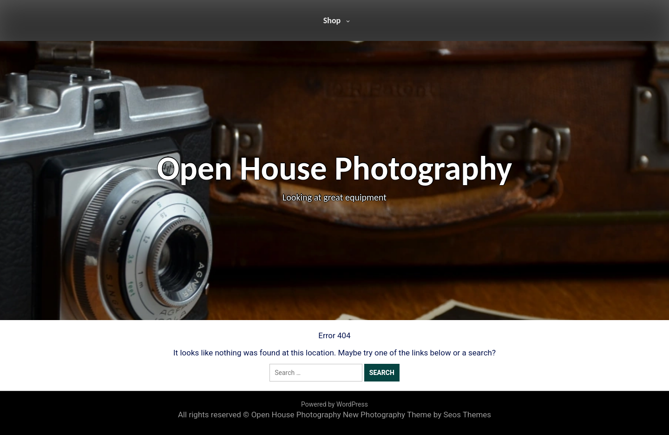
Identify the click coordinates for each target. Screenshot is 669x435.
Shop (332, 20)
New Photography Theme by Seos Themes (417, 414)
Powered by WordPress (334, 404)
